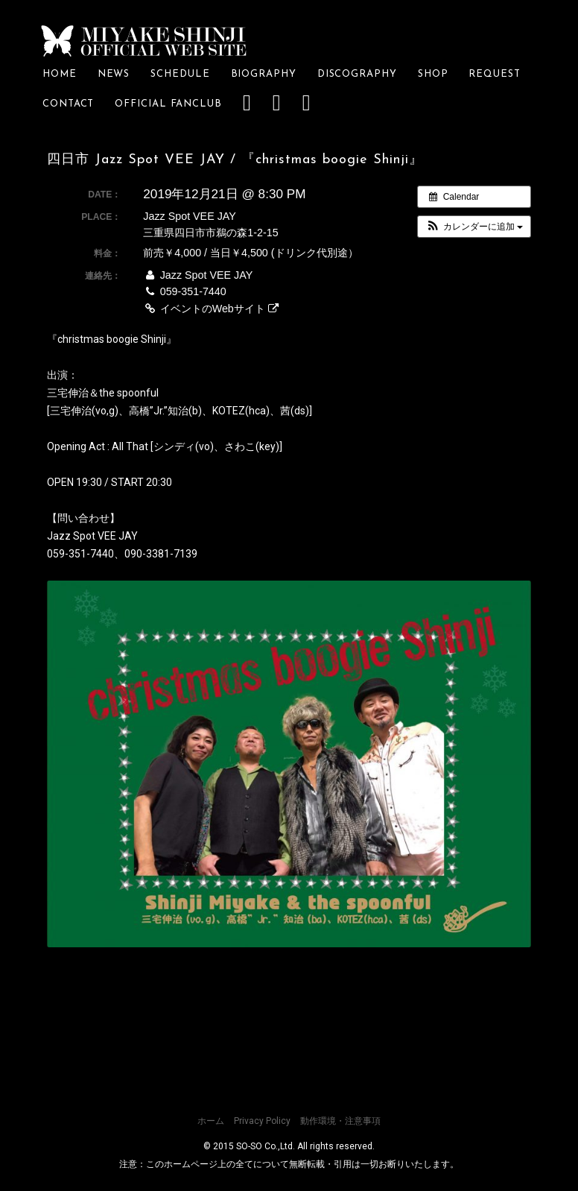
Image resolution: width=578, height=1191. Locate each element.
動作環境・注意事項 (340, 1121)
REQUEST (499, 74)
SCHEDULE (179, 74)
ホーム (210, 1121)
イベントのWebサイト (210, 309)
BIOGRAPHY (263, 74)
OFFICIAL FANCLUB (168, 104)
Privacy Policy (262, 1121)
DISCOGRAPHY (357, 74)
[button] (474, 226)
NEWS (114, 74)
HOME (59, 74)
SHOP (433, 74)
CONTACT (68, 104)
